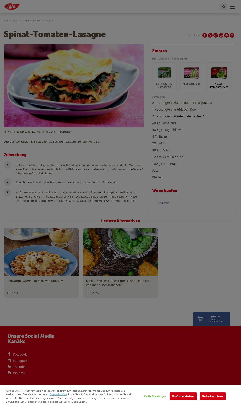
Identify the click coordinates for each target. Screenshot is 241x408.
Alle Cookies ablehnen (183, 396)
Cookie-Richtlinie (58, 394)
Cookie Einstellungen (155, 396)
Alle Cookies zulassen (213, 396)
